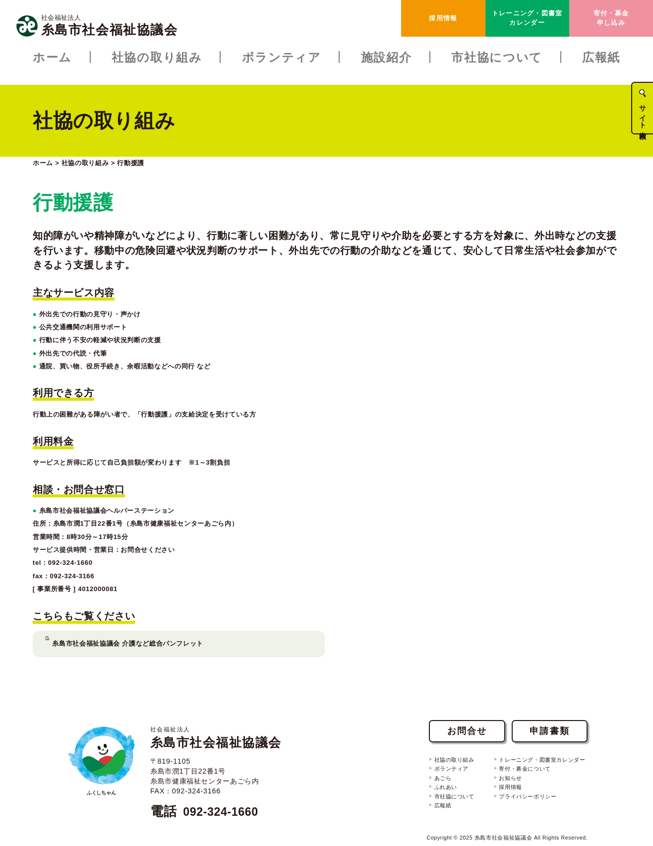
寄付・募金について (514, 748)
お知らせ (499, 758)
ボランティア (436, 748)
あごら (426, 758)
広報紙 (426, 787)
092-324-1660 (225, 787)
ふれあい (429, 768)
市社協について (439, 778)
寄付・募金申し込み (611, 17)
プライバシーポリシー (517, 778)
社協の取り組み (439, 738)
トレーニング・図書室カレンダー (527, 17)
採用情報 (443, 18)
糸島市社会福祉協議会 (223, 713)
